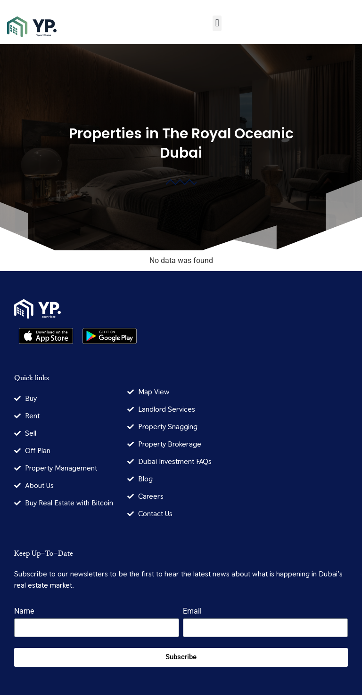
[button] (217, 23)
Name (24, 611)
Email (192, 611)
